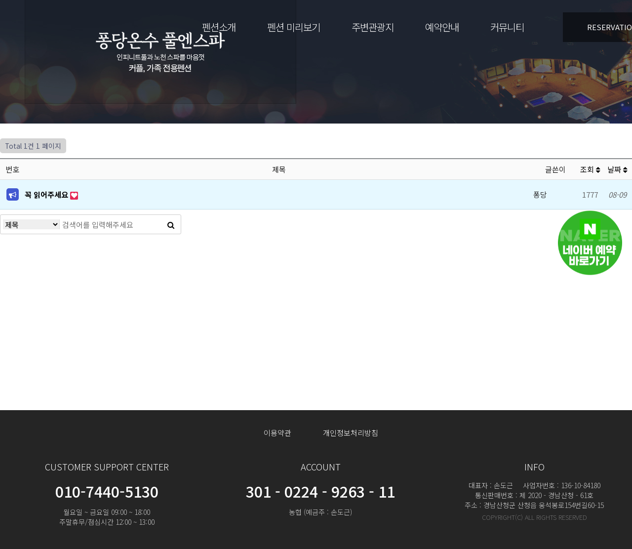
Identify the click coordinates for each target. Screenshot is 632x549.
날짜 (617, 169)
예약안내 (442, 27)
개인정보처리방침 (350, 432)
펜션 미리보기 (293, 27)
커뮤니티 (507, 27)
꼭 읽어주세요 (47, 194)
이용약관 (277, 432)
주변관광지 (373, 27)
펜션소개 (219, 27)
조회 (590, 169)
